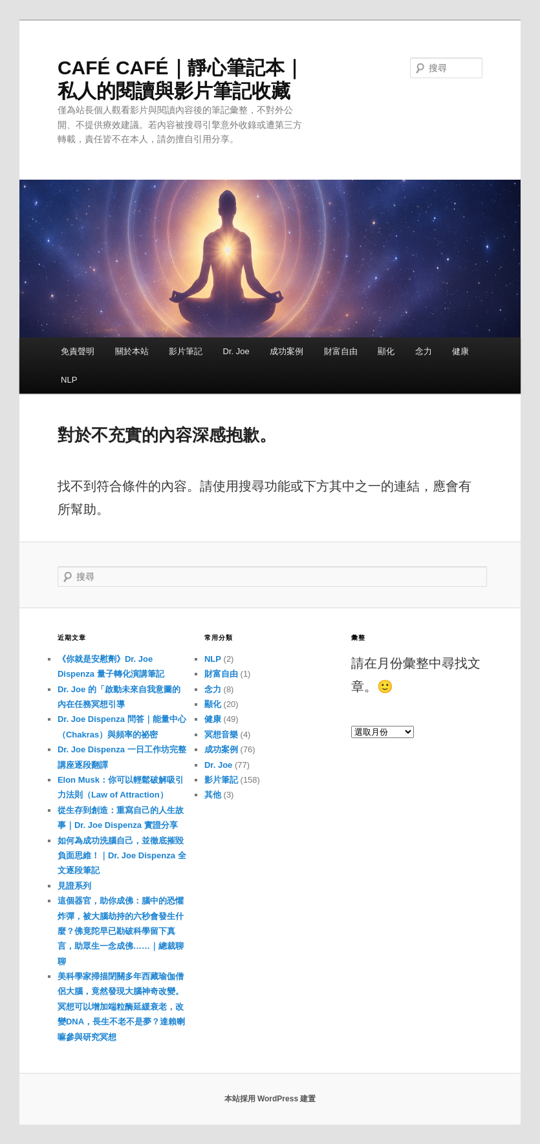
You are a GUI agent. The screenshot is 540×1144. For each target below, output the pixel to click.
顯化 (386, 351)
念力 (423, 351)
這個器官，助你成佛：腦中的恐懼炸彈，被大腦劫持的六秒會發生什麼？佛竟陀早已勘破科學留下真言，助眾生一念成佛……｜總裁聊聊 (121, 931)
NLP (69, 380)
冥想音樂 (221, 734)
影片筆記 (185, 351)
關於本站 (132, 351)
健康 (460, 351)
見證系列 (74, 886)
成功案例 (286, 351)
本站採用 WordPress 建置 (270, 1098)
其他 (212, 795)
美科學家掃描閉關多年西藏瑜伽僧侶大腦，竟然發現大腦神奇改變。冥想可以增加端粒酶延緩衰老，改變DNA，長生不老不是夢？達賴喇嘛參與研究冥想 (121, 1006)
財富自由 (341, 351)
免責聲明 (77, 351)
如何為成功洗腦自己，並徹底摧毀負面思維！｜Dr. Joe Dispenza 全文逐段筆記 (122, 856)
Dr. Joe (236, 351)
